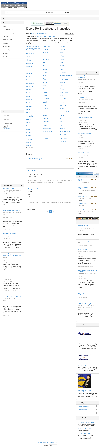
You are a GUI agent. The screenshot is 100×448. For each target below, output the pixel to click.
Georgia (29, 136)
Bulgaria (29, 99)
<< (44, 211)
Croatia (28, 119)
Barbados (29, 86)
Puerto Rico (63, 66)
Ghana (28, 142)
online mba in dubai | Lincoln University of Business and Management (85, 390)
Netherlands (47, 128)
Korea (45, 89)
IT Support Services (83, 203)
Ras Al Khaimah (33, 49)
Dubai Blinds (32, 170)
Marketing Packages (8, 29)
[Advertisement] (12, 85)
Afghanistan (30, 53)
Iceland (45, 52)
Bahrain (28, 80)
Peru (61, 52)
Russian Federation (66, 76)
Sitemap (5, 56)
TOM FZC (5, 276)
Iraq (44, 66)
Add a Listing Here (69, 33)
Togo (61, 118)
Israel (45, 72)
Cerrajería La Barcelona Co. (37, 189)
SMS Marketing (82, 413)
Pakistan (62, 46)
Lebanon (46, 99)
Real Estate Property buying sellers (46, 36)
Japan (45, 79)
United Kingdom (65, 131)
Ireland (45, 69)
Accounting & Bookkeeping (84, 342)
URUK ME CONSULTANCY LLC (86, 133)
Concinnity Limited (82, 249)
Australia (29, 67)
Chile (28, 109)
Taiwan (62, 108)
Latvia (45, 95)
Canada (29, 106)
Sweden (62, 102)
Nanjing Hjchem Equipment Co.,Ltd (12, 296)
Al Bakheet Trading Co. (35, 159)
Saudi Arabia (64, 79)
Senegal (62, 82)
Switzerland (63, 105)
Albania (28, 57)
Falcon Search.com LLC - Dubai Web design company (87, 76)
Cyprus (28, 122)
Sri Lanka (63, 99)
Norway (45, 138)
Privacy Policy (6, 50)
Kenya (45, 85)
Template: (45, 445)
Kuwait (45, 92)
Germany (29, 139)
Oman (45, 141)
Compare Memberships (9, 33)
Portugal (62, 62)
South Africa (64, 92)
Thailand (62, 115)
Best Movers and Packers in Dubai (11, 210)
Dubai (31, 48)
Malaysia (46, 108)
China (28, 113)
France (28, 132)
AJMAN (28, 48)
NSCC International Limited (85, 117)
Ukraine (62, 128)
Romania (63, 72)
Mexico (45, 118)
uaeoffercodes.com (82, 209)
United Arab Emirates (33, 46)
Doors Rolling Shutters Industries (39, 33)
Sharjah (35, 48)
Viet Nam (63, 141)
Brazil (28, 96)
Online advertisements (83, 409)
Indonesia (46, 59)
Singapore (63, 89)
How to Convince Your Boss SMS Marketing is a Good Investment (86, 421)
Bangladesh (30, 83)
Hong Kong (46, 46)
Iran (44, 62)
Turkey (62, 125)
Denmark (29, 126)
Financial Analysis (82, 365)
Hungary (46, 49)
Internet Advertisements (84, 433)
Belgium (29, 93)
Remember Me (8, 123)
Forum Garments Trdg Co (84, 241)
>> (56, 211)
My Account (6, 36)
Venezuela (63, 138)
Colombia (29, 116)
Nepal (45, 125)
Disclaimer (5, 53)
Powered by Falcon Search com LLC (47, 442)
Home (5, 18)
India (44, 56)
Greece (28, 146)
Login (94, 12)
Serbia (62, 85)
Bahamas (29, 76)
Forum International (83, 225)
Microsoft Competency (83, 406)
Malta (45, 115)
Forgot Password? (7, 128)
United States (64, 135)
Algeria (28, 60)
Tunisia (62, 122)
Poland (62, 59)
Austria (28, 70)
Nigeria (45, 135)
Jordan (45, 82)
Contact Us (5, 43)
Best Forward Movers (8, 188)
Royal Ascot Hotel (82, 97)
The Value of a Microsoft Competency (87, 428)
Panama (62, 49)
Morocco (46, 122)
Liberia (45, 102)
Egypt (28, 129)
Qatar (61, 69)
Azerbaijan (29, 73)
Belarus (28, 90)
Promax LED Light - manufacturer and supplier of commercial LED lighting (12, 254)
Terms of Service (7, 46)
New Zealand (47, 131)
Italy (44, 76)
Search (67, 12)
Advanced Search (7, 39)
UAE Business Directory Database (86, 304)
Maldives (46, 112)
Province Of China (66, 112)
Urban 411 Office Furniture (9, 233)
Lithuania (46, 105)
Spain (61, 95)
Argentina (29, 63)
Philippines (63, 56)
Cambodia (29, 103)
